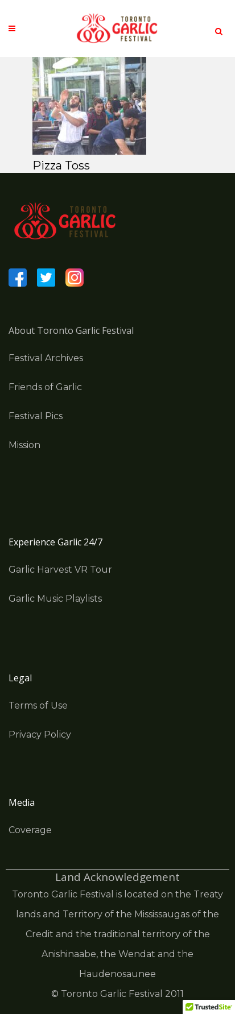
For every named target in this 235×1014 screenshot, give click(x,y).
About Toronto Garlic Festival (71, 330)
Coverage (30, 830)
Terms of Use (38, 705)
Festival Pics (36, 416)
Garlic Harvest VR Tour (60, 569)
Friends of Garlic (45, 387)
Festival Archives (46, 358)
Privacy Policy (40, 734)
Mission (24, 445)
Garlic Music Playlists (55, 598)
